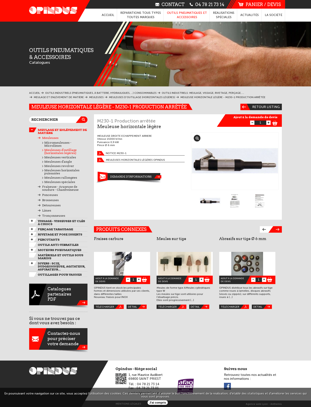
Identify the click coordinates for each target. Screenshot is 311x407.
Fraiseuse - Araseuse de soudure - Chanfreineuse (60, 188)
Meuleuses (50, 138)
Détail (137, 307)
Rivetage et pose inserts (60, 234)
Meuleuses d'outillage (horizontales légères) (60, 151)
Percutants (49, 239)
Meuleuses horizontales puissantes (61, 172)
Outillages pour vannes (60, 274)
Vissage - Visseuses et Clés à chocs (61, 222)
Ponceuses (50, 195)
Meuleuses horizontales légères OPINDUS (131, 160)
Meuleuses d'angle (58, 161)
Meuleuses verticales (60, 157)
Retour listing (260, 107)
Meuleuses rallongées (60, 177)
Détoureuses (51, 205)
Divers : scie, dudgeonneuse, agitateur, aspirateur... (61, 266)
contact (170, 4)
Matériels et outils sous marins (60, 256)
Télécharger (109, 307)
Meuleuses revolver (59, 166)
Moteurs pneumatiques (59, 250)
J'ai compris (157, 402)
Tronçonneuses (53, 215)
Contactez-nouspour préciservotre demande (58, 339)
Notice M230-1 (112, 153)
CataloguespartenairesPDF (58, 294)
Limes (46, 210)
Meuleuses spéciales (59, 182)
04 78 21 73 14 (207, 4)
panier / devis (259, 4)
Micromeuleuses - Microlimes (57, 144)
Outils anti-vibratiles (58, 244)
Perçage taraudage (55, 229)
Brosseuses (50, 200)
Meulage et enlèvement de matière (62, 131)
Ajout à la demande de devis (255, 117)
